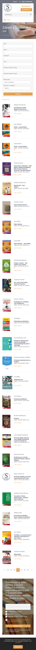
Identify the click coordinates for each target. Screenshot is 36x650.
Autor (4, 61)
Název (5, 49)
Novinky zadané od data (10, 67)
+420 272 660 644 (26, 1)
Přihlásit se (27, 9)
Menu (9, 20)
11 (11, 570)
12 (14, 570)
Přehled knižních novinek (15, 611)
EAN (4, 43)
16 (28, 570)
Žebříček (10, 614)
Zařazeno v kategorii (9, 85)
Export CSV (5, 99)
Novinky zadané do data (10, 73)
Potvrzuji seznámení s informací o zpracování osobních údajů (16, 620)
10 (8, 570)
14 (21, 570)
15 (24, 570)
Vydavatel (6, 55)
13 (18, 570)
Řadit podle (6, 79)
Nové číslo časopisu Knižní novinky (17, 616)
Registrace (27, 6)
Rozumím (18, 647)
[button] (31, 58)
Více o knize (17, 113)
